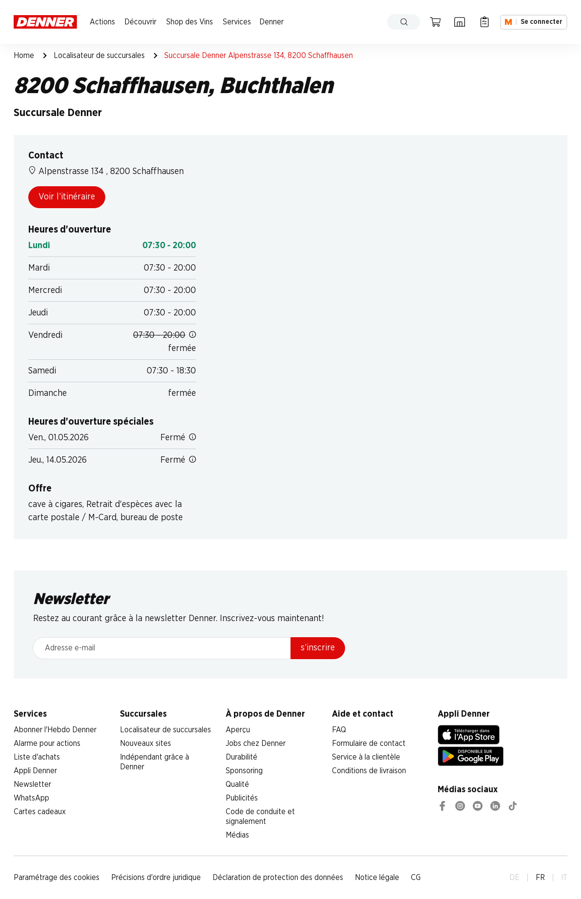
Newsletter (32, 784)
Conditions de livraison (369, 771)
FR (540, 877)
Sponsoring (244, 771)
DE (514, 877)
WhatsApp (31, 798)
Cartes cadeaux (40, 812)
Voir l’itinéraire (67, 197)
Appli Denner (35, 771)
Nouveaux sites (145, 743)
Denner (271, 22)
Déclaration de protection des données (278, 877)
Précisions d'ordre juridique (156, 877)
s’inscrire (318, 648)
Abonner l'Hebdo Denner (55, 730)
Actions (102, 22)
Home (24, 55)
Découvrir (140, 22)
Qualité (237, 784)
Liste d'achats (37, 757)
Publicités (242, 798)
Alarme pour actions (47, 743)
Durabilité (241, 757)
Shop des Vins (189, 22)
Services (237, 22)
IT (564, 877)
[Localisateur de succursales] (459, 22)
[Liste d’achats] (484, 22)
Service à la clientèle (366, 757)
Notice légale (377, 877)
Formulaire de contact (369, 743)
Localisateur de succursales (99, 55)
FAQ (339, 730)
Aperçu (238, 730)
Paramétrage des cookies (56, 877)
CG (416, 877)
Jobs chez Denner (256, 743)
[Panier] (435, 22)
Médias (237, 835)
